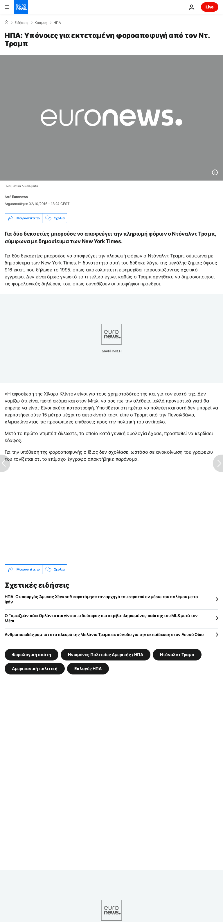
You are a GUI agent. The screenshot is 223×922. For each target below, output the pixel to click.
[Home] (6, 22)
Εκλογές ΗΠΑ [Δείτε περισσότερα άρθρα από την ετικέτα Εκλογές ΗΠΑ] (88, 668)
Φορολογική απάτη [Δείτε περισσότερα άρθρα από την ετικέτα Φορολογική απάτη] (31, 654)
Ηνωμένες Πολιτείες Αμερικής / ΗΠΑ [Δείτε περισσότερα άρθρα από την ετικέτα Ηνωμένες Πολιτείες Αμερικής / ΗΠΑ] (105, 654)
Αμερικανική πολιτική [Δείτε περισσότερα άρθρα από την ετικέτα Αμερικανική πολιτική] (34, 668)
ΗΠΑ (57, 22)
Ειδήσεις (21, 22)
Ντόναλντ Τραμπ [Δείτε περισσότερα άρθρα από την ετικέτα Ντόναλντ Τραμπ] (177, 654)
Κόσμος (41, 22)
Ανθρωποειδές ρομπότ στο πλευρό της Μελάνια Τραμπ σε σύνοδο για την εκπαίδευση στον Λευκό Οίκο (104, 634)
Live (210, 6)
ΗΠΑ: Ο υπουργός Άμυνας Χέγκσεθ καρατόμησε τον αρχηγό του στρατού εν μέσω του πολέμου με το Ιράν (101, 599)
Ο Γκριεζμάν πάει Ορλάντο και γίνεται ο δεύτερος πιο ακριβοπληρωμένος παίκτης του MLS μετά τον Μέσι (101, 618)
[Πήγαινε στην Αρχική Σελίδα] (21, 7)
